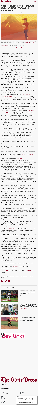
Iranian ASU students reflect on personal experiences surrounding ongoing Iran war (28, 305)
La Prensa (3, 401)
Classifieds (22, 392)
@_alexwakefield (5, 268)
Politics (2, 392)
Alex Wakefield (5, 45)
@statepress (28, 270)
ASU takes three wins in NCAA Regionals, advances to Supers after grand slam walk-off (28, 319)
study (24, 59)
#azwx (23, 154)
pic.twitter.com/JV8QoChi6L (8, 155)
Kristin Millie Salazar (29, 42)
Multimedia (3, 398)
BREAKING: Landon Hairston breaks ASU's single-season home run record (27, 292)
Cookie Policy (30, 402)
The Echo (2, 397)
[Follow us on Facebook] (5, 280)
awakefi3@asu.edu (17, 266)
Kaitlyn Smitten (24, 308)
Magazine (3, 402)
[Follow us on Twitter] (2, 280)
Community (3, 395)
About (21, 393)
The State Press (7, 270)
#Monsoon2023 (29, 154)
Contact (21, 395)
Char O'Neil (30, 295)
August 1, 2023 (19, 158)
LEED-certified (11, 228)
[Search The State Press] (34, 1)
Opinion (2, 396)
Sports (2, 400)
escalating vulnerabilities (29, 113)
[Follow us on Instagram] (9, 280)
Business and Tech (4, 393)
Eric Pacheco (23, 295)
